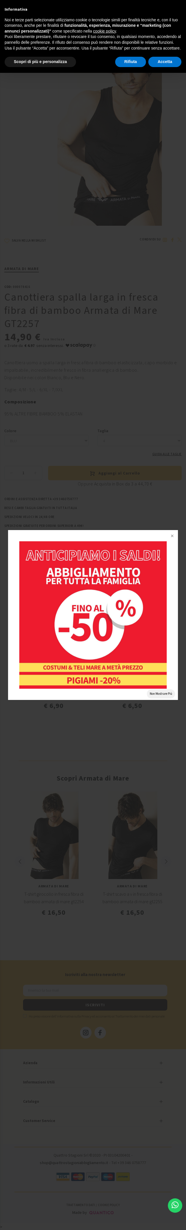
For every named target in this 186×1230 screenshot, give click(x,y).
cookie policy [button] (104, 31)
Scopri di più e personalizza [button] (40, 61)
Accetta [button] (164, 61)
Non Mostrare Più (161, 694)
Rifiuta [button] (130, 61)
